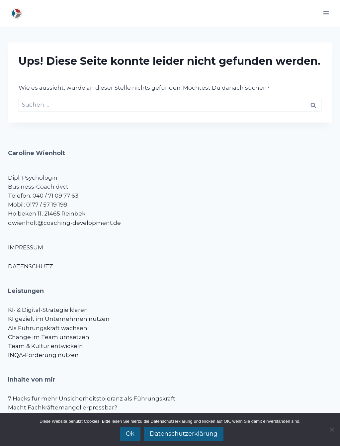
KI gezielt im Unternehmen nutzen (59, 318)
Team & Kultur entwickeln (45, 346)
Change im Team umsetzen (48, 337)
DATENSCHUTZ (30, 266)
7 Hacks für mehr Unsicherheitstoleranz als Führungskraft (91, 398)
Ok (130, 433)
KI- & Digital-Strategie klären (48, 310)
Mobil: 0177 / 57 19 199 (37, 204)
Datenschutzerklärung (183, 433)
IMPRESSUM (25, 247)
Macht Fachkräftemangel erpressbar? (62, 407)
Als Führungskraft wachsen (47, 328)
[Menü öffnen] (326, 13)
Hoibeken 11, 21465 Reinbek (46, 213)
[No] (331, 429)
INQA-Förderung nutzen (43, 355)
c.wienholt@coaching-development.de (64, 223)
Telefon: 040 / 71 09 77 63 (43, 195)
